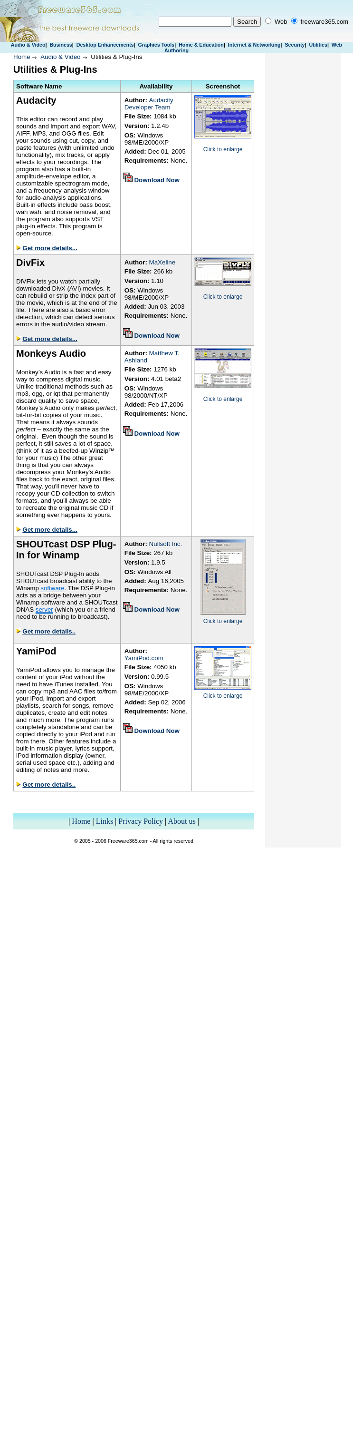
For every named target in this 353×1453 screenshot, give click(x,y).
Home (21, 56)
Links (104, 821)
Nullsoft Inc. (165, 543)
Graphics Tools (156, 45)
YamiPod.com (143, 658)
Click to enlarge (223, 149)
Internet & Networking (254, 45)
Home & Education (201, 45)
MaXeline (162, 262)
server (44, 609)
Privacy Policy (140, 821)
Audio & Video (28, 45)
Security (295, 45)
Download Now (157, 180)
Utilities (318, 45)
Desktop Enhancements (105, 45)
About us (181, 821)
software (52, 588)
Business (60, 45)
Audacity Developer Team (148, 104)
